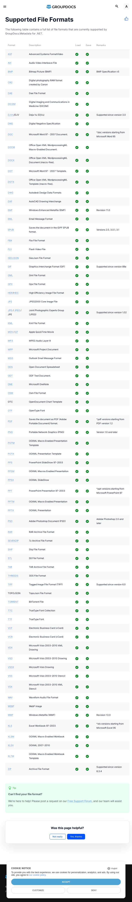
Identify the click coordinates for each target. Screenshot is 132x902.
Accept (66, 882)
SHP (10, 549)
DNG (10, 123)
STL (10, 558)
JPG (10, 310)
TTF (10, 619)
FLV (10, 249)
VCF (10, 628)
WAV (10, 697)
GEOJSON (13, 258)
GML (10, 275)
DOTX (11, 181)
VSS (10, 675)
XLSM (11, 736)
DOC (10, 134)
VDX (10, 647)
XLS (10, 725)
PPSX (11, 480)
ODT (10, 375)
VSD (10, 658)
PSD (10, 521)
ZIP (9, 769)
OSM (10, 393)
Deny (93, 890)
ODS (10, 367)
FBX (10, 240)
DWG (10, 192)
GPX (10, 284)
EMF (10, 210)
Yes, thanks (76, 836)
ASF (10, 54)
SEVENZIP (13, 540)
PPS (10, 462)
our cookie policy (37, 875)
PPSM (11, 471)
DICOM (12, 104)
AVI (9, 62)
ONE (10, 384)
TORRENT (13, 601)
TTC (10, 610)
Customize (38, 890)
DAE (10, 93)
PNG (10, 432)
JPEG (17, 310)
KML (10, 323)
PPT (10, 490)
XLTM (11, 756)
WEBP (11, 706)
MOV (10, 332)
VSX (10, 686)
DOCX (11, 160)
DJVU (11, 114)
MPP (10, 349)
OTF (10, 410)
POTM (11, 443)
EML (10, 218)
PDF (10, 421)
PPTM (11, 501)
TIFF (10, 584)
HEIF (10, 292)
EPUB (11, 229)
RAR (10, 532)
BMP (10, 71)
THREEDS (13, 575)
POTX (11, 453)
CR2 (10, 82)
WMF (10, 715)
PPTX (11, 510)
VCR (10, 636)
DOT (10, 171)
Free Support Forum (79, 801)
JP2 (10, 301)
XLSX (11, 745)
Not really (58, 836)
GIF (9, 266)
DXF (10, 201)
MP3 (10, 340)
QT (16, 332)
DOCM (11, 147)
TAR (10, 567)
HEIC (16, 292)
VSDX (11, 667)
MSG (10, 358)
